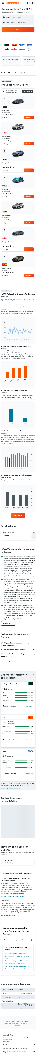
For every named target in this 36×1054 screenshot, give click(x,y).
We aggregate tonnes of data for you (19, 1048)
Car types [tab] (15, 940)
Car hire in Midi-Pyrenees (11, 1023)
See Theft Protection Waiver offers (12, 896)
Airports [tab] (6, 940)
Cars (14, 1020)
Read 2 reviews (12, 689)
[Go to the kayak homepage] (13, 3)
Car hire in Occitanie (22, 1021)
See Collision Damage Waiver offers (12, 893)
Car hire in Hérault (24, 1023)
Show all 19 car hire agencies (10, 789)
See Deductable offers (8, 915)
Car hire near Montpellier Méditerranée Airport (17, 957)
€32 (28, 9)
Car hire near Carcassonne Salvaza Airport (17, 966)
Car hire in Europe (22, 1020)
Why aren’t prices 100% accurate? (19, 1052)
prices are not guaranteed (9, 1039)
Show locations (30, 706)
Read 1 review (11, 723)
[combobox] (8, 13)
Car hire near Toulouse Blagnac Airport (16, 953)
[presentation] (31, 9)
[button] (3, 3)
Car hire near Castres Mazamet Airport (16, 969)
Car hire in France (10, 1021)
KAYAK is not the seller (19, 1045)
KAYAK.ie (8, 1020)
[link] (18, 515)
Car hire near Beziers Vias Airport (15, 963)
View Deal (28, 117)
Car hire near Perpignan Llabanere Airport (17, 961)
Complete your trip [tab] (28, 940)
